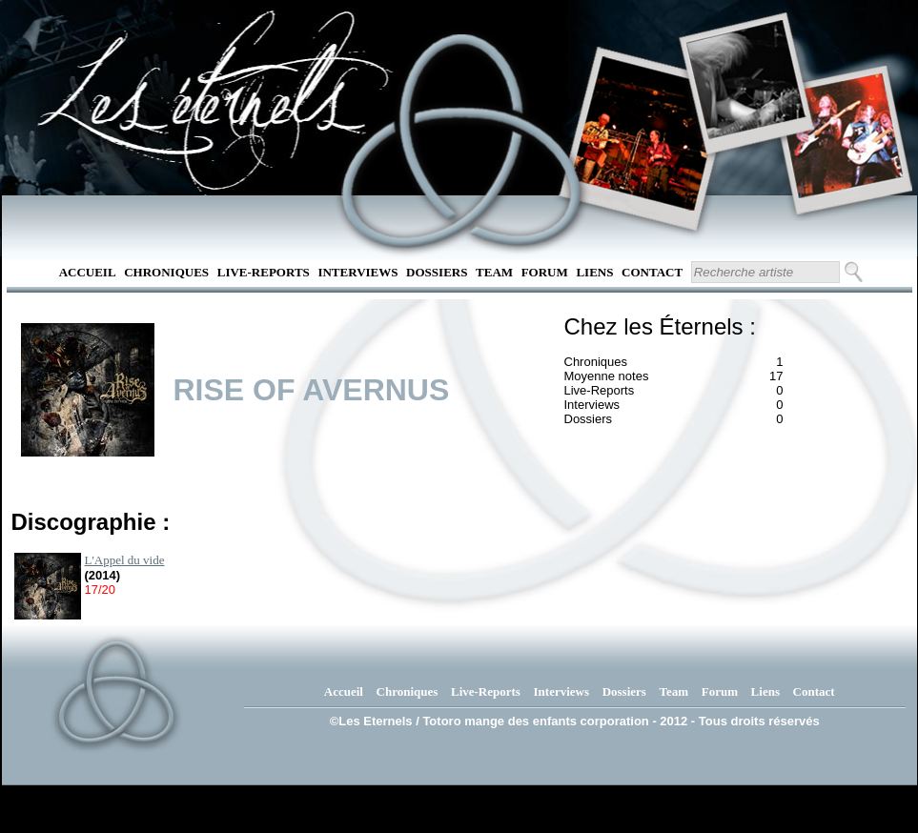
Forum (544, 272)
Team (494, 272)
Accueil (87, 272)
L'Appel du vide (125, 560)
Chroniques (166, 272)
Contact (652, 272)
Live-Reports (263, 272)
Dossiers (436, 272)
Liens (594, 272)
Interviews (357, 272)
